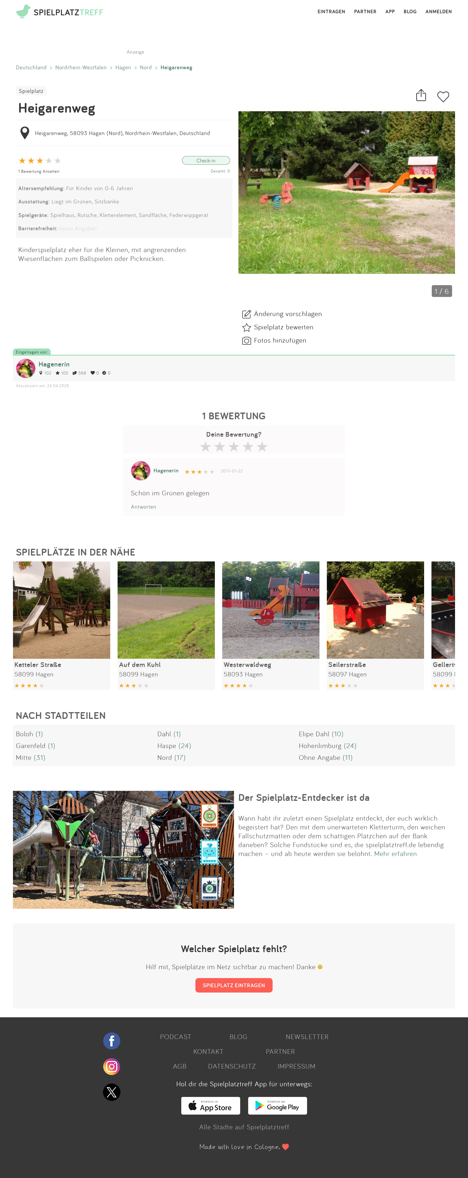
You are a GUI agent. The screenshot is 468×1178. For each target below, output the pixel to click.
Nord (146, 67)
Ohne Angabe (319, 757)
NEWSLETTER (307, 1036)
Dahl (164, 733)
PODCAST (176, 1036)
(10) (338, 733)
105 (61, 373)
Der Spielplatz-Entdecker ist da (304, 797)
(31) (39, 757)
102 (45, 373)
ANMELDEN (439, 12)
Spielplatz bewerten (284, 326)
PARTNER (365, 12)
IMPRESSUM (297, 1066)
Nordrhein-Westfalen (81, 67)
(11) (348, 757)
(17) (180, 757)
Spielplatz (31, 90)
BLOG (410, 12)
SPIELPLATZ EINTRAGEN (234, 985)
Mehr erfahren (395, 853)
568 (79, 373)
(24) (185, 745)
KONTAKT (208, 1051)
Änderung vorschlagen (288, 313)
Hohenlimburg (320, 745)
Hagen (123, 67)
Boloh (24, 733)
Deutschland (31, 67)
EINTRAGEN (331, 12)
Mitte (24, 757)
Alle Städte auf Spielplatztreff (244, 1126)
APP (390, 12)
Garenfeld (31, 745)
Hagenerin (54, 364)
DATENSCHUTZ (232, 1066)
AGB (180, 1066)
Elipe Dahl (314, 733)
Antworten (143, 506)
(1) (39, 733)
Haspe (166, 745)
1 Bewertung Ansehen (39, 171)
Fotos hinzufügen (280, 340)
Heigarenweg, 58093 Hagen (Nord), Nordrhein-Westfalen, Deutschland (122, 133)
